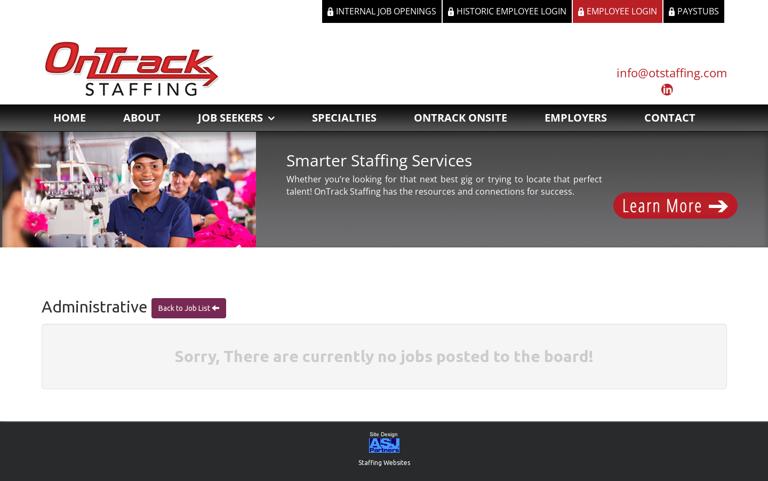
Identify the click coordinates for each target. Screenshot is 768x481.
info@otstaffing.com (672, 73)
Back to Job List (185, 308)
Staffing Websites (384, 462)
